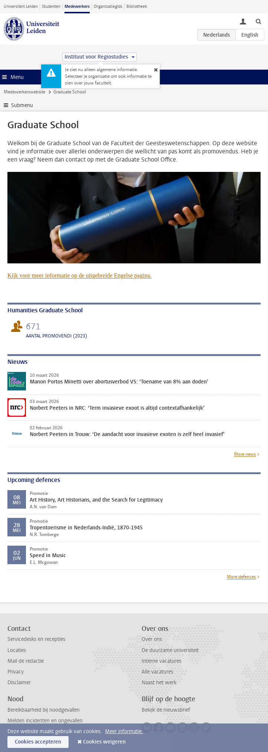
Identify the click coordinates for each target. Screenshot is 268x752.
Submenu (22, 105)
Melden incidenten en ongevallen (45, 720)
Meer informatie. (124, 731)
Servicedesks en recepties (36, 639)
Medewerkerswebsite (24, 92)
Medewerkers (77, 6)
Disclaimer (19, 682)
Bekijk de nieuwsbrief (166, 709)
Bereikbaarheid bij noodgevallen (43, 709)
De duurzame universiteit (170, 650)
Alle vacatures (157, 671)
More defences (241, 577)
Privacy (15, 671)
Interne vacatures (161, 661)
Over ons (152, 639)
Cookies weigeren (104, 741)
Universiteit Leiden (21, 6)
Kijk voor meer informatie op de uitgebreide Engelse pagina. (79, 275)
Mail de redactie (25, 661)
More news (245, 454)
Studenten (51, 6)
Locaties (16, 650)
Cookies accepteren (38, 741)
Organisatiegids (108, 6)
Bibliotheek (136, 6)
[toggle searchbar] (258, 21)
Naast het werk (159, 682)
